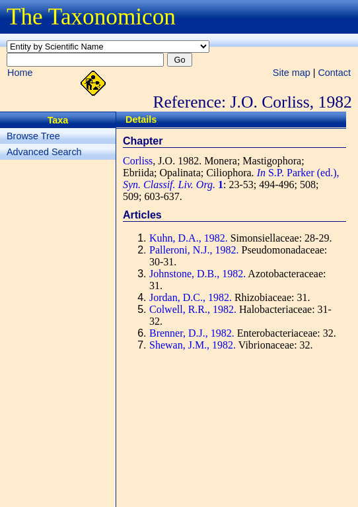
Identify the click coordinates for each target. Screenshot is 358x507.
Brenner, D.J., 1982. (191, 333)
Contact (334, 72)
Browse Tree (33, 136)
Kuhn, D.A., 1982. (188, 238)
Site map (291, 72)
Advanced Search (44, 152)
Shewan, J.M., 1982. (192, 345)
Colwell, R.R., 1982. (192, 309)
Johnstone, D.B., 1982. (197, 273)
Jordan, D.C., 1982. (190, 297)
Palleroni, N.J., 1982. (194, 249)
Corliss (138, 160)
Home (19, 72)
